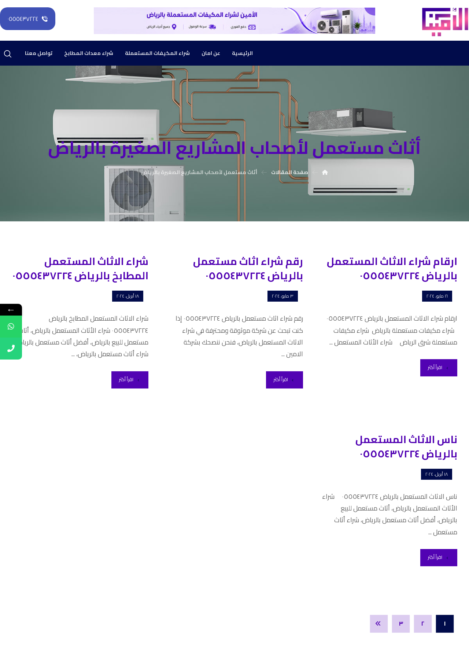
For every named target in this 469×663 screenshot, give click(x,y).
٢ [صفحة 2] (423, 623)
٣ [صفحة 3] (401, 623)
